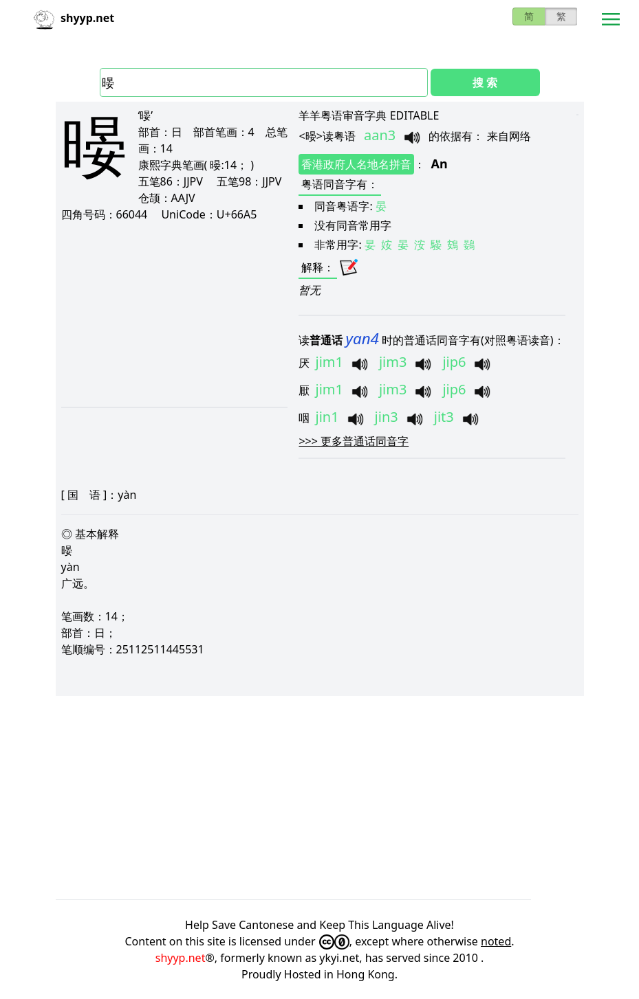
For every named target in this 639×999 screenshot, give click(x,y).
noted (496, 941)
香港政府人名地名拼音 (356, 164)
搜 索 (485, 82)
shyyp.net (180, 957)
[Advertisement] (174, 314)
